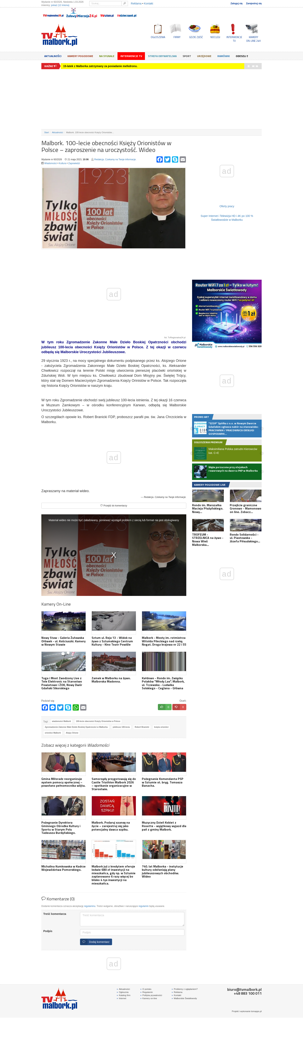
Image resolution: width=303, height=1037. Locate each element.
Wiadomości (50, 163)
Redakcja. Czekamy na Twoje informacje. (115, 159)
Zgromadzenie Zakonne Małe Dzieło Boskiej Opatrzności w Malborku (76, 727)
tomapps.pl (256, 1011)
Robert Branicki (142, 727)
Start (46, 132)
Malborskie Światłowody (184, 998)
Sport (187, 56)
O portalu (145, 989)
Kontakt (148, 3)
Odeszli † (242, 56)
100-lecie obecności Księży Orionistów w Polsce (98, 721)
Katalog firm (123, 995)
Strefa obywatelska (162, 56)
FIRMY (177, 37)
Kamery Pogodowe (80, 56)
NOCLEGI (215, 37)
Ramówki (223, 56)
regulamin (144, 906)
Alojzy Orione (72, 733)
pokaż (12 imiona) (60, 5)
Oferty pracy (227, 206)
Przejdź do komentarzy (113, 505)
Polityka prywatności (151, 995)
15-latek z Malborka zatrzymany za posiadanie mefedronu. (100, 66)
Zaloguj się (237, 3)
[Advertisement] (151, 99)
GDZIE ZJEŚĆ (196, 37)
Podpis (47, 931)
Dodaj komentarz (95, 942)
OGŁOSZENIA (158, 37)
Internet (121, 998)
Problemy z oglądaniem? (184, 989)
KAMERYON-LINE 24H (253, 39)
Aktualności (52, 56)
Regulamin (146, 992)
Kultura (62, 163)
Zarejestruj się (254, 3)
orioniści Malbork (53, 733)
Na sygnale (106, 56)
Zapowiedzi (74, 163)
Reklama (136, 3)
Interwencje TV (131, 56)
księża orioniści (161, 727)
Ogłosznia (123, 992)
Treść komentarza (54, 913)
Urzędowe (204, 56)
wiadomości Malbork (61, 721)
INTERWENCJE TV (234, 39)
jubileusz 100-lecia (121, 727)
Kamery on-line (148, 998)
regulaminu (89, 906)
